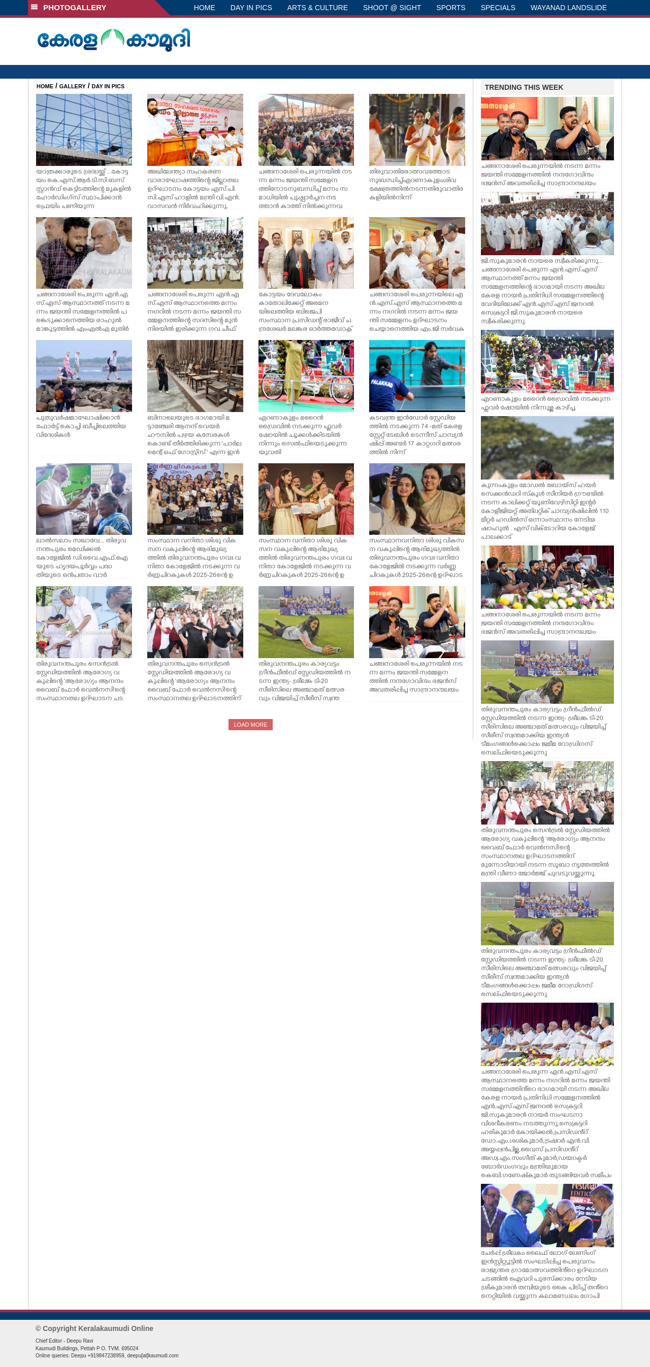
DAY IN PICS (251, 8)
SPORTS (450, 8)
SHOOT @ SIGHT (392, 8)
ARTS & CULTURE (317, 8)
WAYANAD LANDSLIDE (569, 8)
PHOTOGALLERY (68, 7)
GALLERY (72, 86)
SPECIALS (498, 8)
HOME (204, 8)
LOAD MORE (250, 725)
